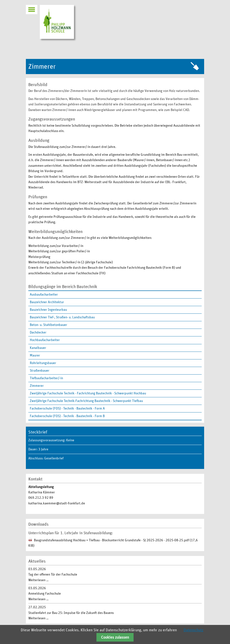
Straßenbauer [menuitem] (39, 370)
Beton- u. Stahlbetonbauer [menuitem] (48, 325)
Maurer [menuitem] (35, 355)
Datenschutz (193, 630)
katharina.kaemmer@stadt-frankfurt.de (56, 503)
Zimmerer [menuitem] (37, 386)
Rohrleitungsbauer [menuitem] (43, 363)
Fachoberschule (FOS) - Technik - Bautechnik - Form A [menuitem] (67, 408)
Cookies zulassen (115, 637)
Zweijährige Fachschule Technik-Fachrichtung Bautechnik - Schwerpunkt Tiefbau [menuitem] (86, 401)
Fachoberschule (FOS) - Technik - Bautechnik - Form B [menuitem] (67, 416)
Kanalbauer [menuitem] (38, 348)
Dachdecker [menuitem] (38, 332)
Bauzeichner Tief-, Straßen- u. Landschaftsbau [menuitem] (62, 317)
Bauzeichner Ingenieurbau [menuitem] (48, 309)
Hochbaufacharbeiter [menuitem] (45, 340)
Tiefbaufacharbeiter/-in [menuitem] (46, 378)
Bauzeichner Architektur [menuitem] (47, 302)
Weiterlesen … (38, 580)
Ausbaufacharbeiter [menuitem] (44, 294)
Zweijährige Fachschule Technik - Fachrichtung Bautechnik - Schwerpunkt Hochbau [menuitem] (88, 393)
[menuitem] (115, 385)
